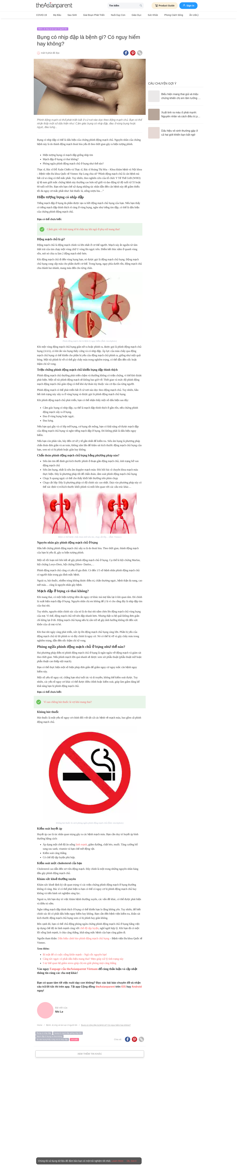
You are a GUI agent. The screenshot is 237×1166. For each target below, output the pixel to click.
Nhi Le (59, 1007)
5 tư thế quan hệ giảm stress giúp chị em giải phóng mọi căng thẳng (79, 958)
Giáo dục (126, 15)
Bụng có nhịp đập (44, 1028)
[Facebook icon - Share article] (126, 48)
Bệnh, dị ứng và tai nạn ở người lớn (52, 24)
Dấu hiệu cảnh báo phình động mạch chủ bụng (83, 933)
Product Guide (164, 5)
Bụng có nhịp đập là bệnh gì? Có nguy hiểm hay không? (106, 1020)
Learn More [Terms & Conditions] (117, 1161)
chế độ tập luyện (89, 923)
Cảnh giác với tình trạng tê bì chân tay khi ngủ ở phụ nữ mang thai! (83, 224)
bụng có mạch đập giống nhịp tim (67, 1028)
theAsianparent (105, 981)
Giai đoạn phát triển (87, 15)
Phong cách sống (158, 15)
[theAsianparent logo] (54, 5)
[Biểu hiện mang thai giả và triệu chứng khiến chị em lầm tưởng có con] (174, 91)
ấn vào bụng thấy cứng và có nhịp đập (52, 1035)
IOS (123, 981)
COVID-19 (41, 15)
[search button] (141, 5)
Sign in (188, 5)
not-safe (74, 1035)
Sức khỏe (139, 15)
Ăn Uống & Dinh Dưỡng (184, 15)
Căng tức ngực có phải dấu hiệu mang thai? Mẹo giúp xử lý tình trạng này (83, 954)
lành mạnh (81, 839)
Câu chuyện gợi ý (162, 79)
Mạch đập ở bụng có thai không (49, 1032)
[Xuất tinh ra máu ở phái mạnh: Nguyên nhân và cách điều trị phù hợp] (174, 110)
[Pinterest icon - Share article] (132, 48)
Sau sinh (67, 15)
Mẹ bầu (55, 15)
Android (137, 981)
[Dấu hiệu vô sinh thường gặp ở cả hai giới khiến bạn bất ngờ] (174, 128)
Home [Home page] (39, 1020)
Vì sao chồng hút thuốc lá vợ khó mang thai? (68, 697)
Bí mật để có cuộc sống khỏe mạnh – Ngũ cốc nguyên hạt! (75, 949)
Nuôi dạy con (109, 15)
